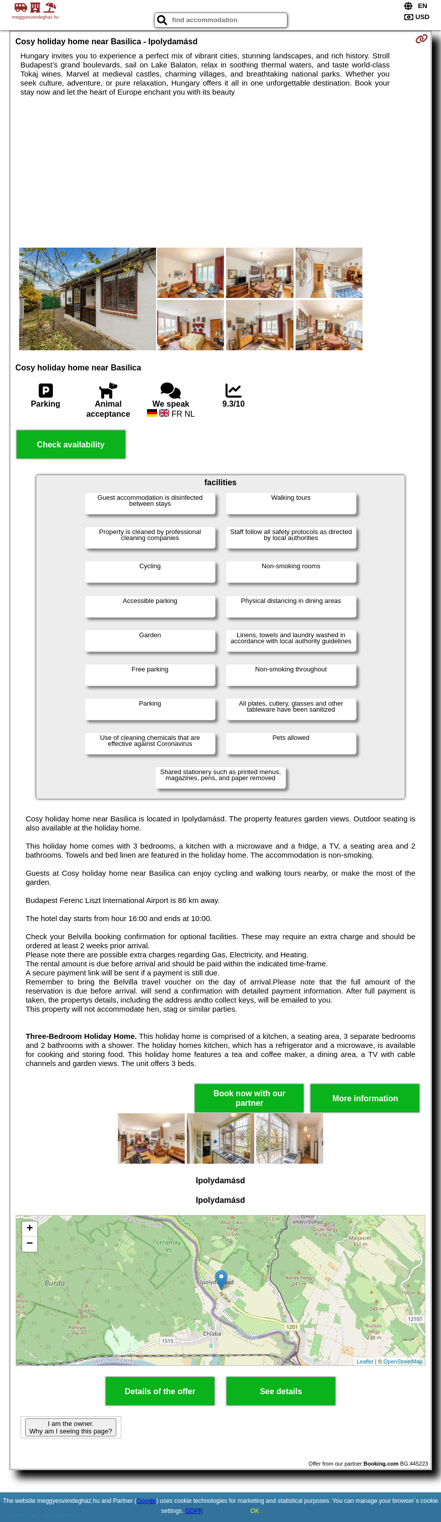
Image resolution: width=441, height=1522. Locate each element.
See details (281, 1391)
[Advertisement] (221, 172)
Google (146, 1500)
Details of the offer (160, 1391)
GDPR (194, 1510)
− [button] (29, 1244)
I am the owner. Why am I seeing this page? (70, 1427)
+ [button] (29, 1229)
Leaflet (365, 1361)
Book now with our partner (249, 1098)
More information (365, 1098)
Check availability (70, 444)
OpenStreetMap (403, 1361)
